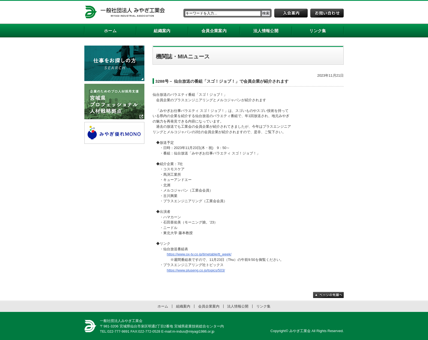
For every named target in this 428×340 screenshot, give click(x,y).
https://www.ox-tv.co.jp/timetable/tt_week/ (199, 254)
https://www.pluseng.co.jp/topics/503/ (196, 270)
